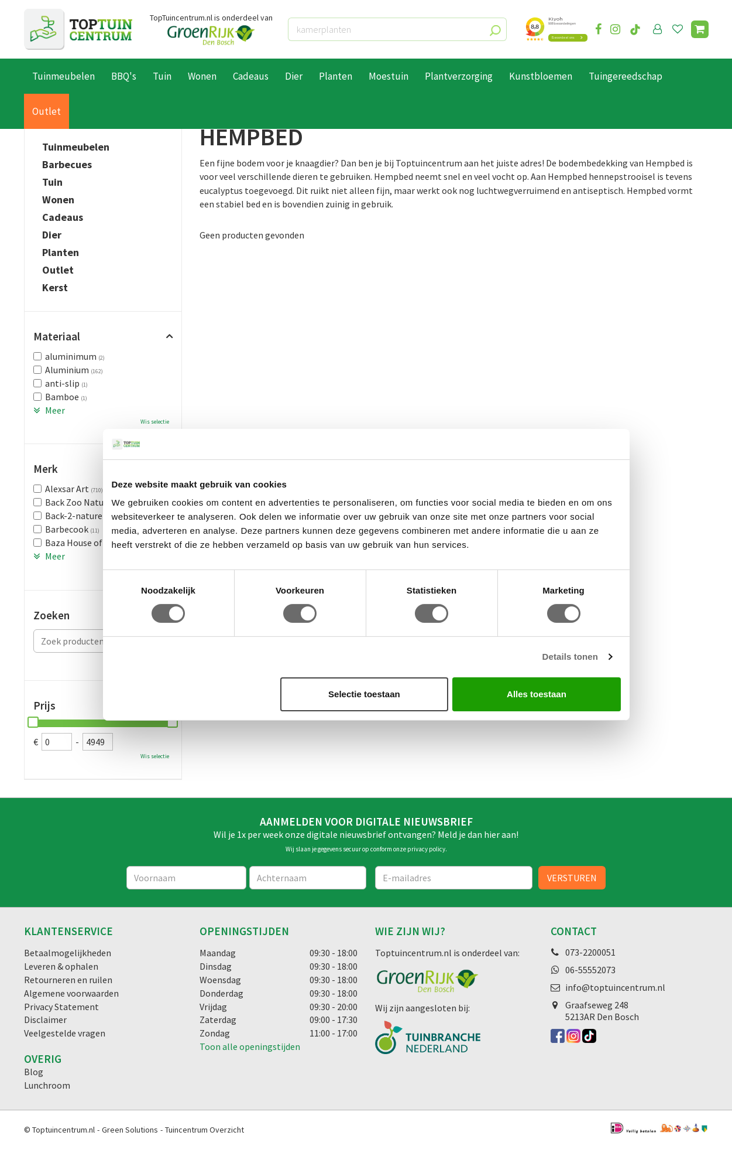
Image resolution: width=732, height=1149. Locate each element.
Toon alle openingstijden (250, 1046)
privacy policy (426, 849)
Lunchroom (47, 1085)
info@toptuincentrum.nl (615, 987)
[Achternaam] (307, 877)
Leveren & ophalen (61, 966)
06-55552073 (590, 970)
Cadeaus (62, 217)
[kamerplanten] (397, 29)
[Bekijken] (700, 29)
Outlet (58, 270)
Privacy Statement (61, 1006)
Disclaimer (45, 1019)
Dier (51, 235)
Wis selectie (154, 421)
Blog (33, 1072)
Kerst (55, 288)
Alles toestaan (536, 694)
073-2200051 (590, 952)
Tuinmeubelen (75, 147)
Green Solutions (130, 1129)
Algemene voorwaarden (71, 993)
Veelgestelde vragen (64, 1033)
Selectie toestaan (364, 694)
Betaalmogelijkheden (67, 953)
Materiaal (56, 336)
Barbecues (67, 165)
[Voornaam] (186, 877)
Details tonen (570, 657)
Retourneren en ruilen (68, 980)
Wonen (58, 200)
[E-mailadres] (454, 877)
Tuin (52, 182)
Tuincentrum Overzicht (204, 1129)
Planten (60, 252)
